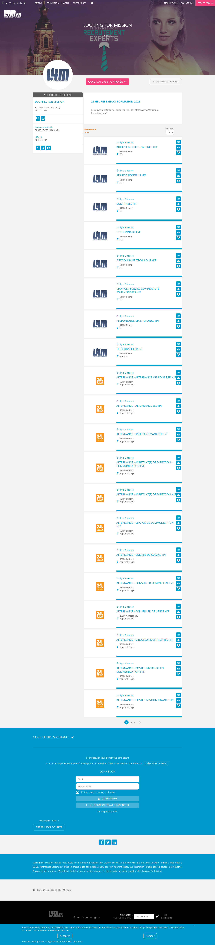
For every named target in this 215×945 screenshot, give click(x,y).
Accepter (65, 936)
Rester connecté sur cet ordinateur (98, 792)
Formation (53, 3)
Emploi (39, 3)
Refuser (150, 936)
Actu (66, 3)
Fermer (194, 925)
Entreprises (79, 3)
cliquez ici (78, 941)
